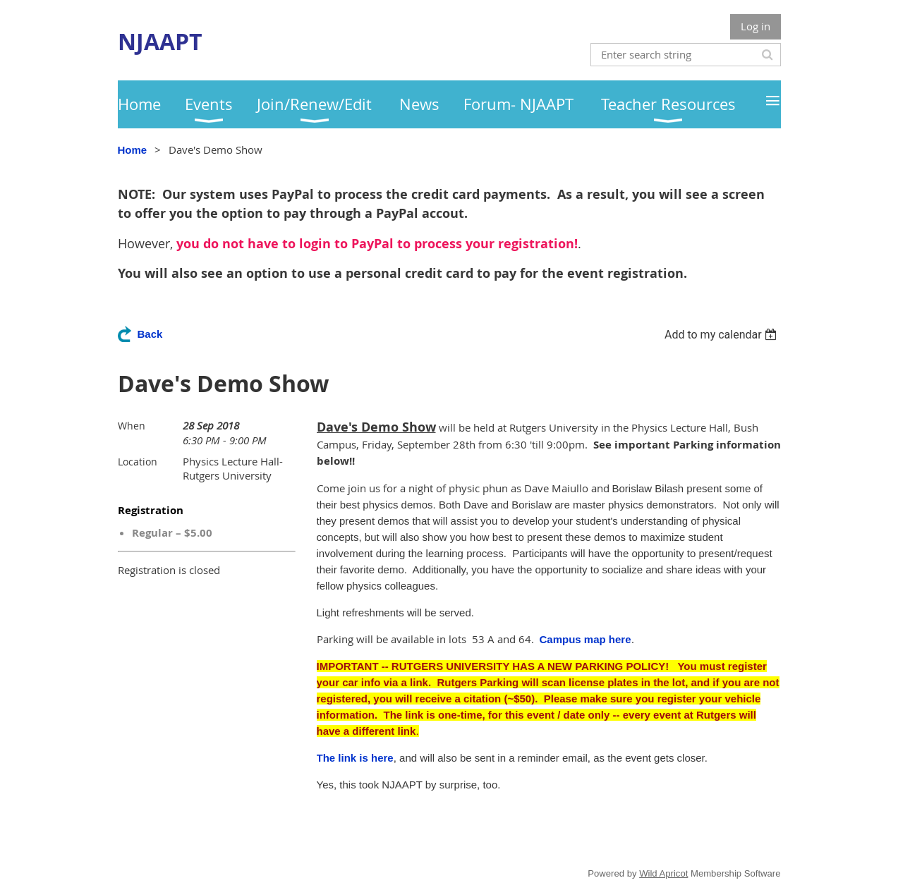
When (131, 425)
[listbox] (723, 334)
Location (137, 461)
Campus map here (585, 639)
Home (132, 150)
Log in (755, 26)
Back (150, 334)
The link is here (355, 758)
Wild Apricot (663, 873)
